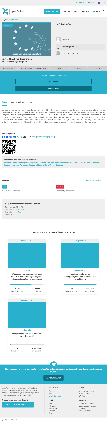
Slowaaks (55, 163)
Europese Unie (12, 20)
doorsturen (53, 89)
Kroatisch (59, 165)
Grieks (76, 163)
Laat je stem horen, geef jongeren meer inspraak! (26, 334)
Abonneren (53, 81)
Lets (71, 163)
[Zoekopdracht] (103, 11)
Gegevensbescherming (87, 406)
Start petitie (52, 12)
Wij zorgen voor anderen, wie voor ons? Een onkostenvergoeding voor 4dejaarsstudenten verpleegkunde (26, 276)
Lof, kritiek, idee (55, 396)
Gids (75, 12)
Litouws (16, 165)
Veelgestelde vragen (86, 391)
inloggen (91, 3)
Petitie (4, 102)
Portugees (24, 165)
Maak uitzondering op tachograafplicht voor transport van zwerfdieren (80, 276)
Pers (50, 394)
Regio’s (51, 413)
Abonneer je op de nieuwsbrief (17, 405)
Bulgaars (28, 163)
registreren (80, 3)
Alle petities (53, 406)
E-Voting (82, 396)
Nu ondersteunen (53, 378)
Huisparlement (84, 394)
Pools (88, 163)
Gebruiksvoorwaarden (87, 404)
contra (60, 187)
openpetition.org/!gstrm (45, 137)
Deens (14, 163)
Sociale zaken (27, 330)
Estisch (36, 163)
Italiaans (7, 163)
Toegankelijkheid (85, 411)
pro (4, 187)
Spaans (41, 165)
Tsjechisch (64, 163)
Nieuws (30, 102)
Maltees (21, 163)
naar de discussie (92, 180)
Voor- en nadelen (17, 102)
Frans (52, 165)
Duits (47, 165)
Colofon (82, 408)
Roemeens (33, 165)
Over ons (85, 12)
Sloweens (95, 163)
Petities (67, 12)
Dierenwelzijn (80, 270)
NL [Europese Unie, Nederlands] (100, 3)
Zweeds (43, 163)
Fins (48, 163)
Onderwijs (27, 270)
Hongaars (8, 165)
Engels (82, 163)
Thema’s (52, 411)
